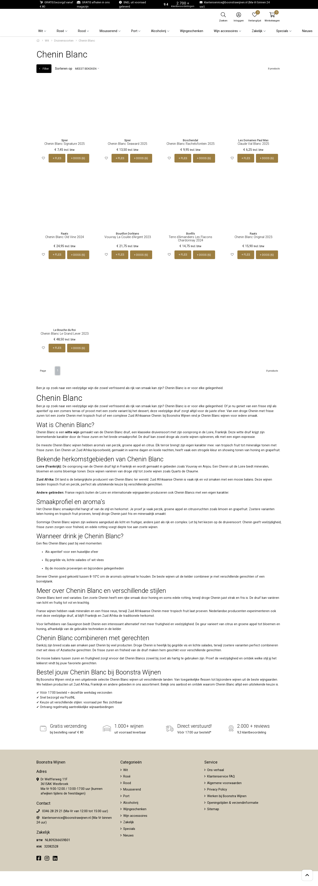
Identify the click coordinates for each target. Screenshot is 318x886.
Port (125, 796)
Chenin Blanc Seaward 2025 (127, 144)
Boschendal (190, 140)
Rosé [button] (60, 31)
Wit (47, 40)
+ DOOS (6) (78, 158)
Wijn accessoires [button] (226, 31)
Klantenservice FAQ (220, 776)
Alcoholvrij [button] (158, 31)
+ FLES (57, 158)
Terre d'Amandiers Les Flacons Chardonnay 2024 (190, 238)
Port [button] (134, 31)
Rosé (126, 776)
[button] (272, 17)
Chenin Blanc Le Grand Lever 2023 (65, 333)
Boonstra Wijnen (50, 762)
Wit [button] (40, 31)
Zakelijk (128, 822)
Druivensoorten (64, 40)
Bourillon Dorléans (127, 233)
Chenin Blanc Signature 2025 (64, 144)
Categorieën (131, 762)
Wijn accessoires (134, 815)
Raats (64, 233)
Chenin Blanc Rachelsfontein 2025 (191, 144)
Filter (44, 68)
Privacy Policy (216, 789)
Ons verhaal (215, 769)
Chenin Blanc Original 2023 (253, 237)
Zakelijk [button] (257, 31)
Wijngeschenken (191, 31)
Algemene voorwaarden (224, 782)
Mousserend (131, 789)
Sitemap (212, 809)
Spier (64, 140)
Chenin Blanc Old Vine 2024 (64, 237)
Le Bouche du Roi (64, 329)
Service (211, 762)
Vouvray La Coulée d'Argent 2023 (127, 237)
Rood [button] (82, 31)
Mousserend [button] (108, 31)
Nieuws (307, 31)
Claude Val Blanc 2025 (253, 144)
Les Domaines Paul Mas (253, 140)
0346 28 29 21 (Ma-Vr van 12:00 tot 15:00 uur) (75, 811)
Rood (126, 782)
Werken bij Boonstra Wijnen (226, 796)
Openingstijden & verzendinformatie (232, 802)
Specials (128, 828)
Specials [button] (282, 31)
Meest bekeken (85, 68)
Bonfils (190, 233)
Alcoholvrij (130, 802)
